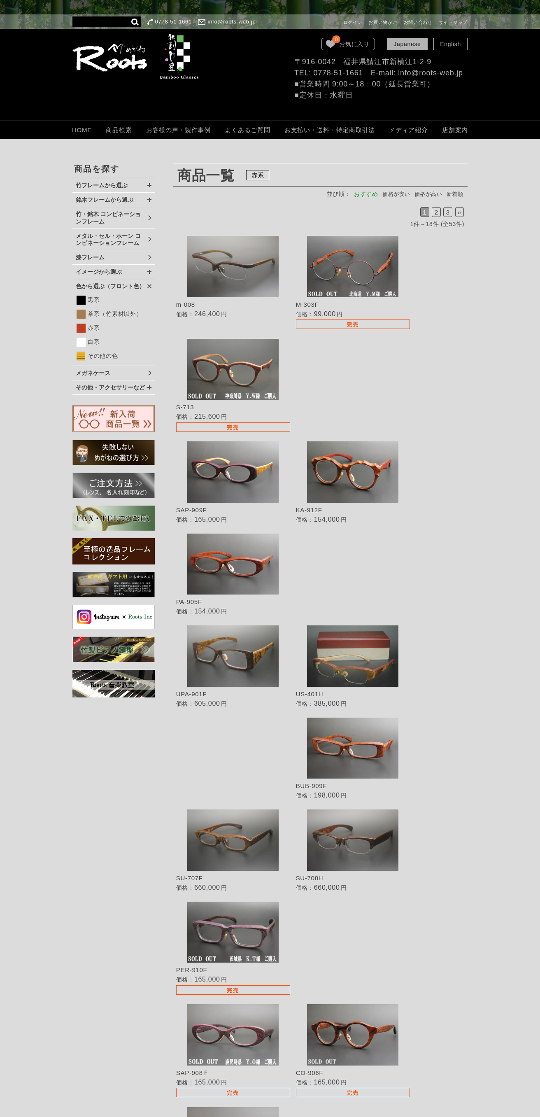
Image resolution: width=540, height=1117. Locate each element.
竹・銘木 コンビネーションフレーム (108, 218)
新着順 (454, 194)
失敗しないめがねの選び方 (304, 946)
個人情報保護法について (301, 1034)
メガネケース (93, 373)
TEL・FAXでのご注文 (298, 988)
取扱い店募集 (286, 977)
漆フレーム (90, 257)
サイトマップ (453, 22)
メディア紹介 (408, 129)
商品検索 (119, 129)
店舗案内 (455, 129)
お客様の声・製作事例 (178, 129)
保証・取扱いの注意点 (298, 1023)
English (450, 44)
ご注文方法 (283, 1011)
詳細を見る (222, 279)
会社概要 (280, 1046)
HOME (82, 129)
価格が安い (391, 194)
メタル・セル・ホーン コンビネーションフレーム (108, 240)
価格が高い (425, 194)
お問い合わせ (418, 22)
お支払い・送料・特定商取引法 (329, 129)
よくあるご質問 (247, 129)
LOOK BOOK (286, 1057)
